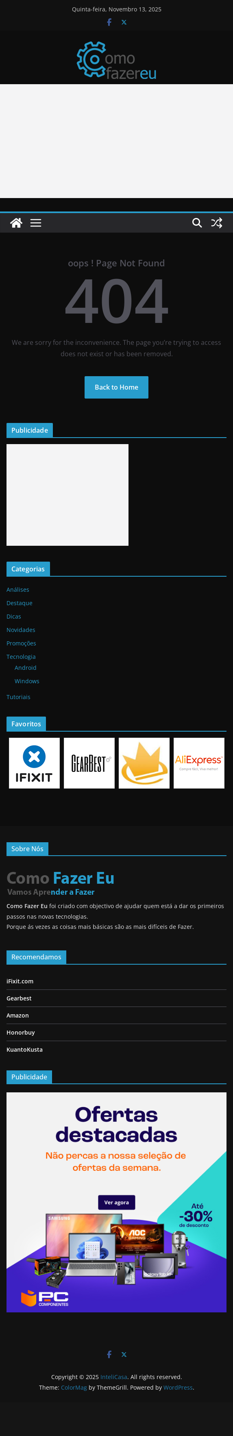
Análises (18, 589)
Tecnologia (21, 656)
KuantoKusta (25, 1049)
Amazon (18, 1015)
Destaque (20, 603)
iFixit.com (20, 981)
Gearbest (19, 998)
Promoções (21, 643)
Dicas (14, 616)
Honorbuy (21, 1032)
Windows (27, 681)
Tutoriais (18, 697)
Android (26, 667)
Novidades (21, 630)
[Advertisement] (67, 495)
